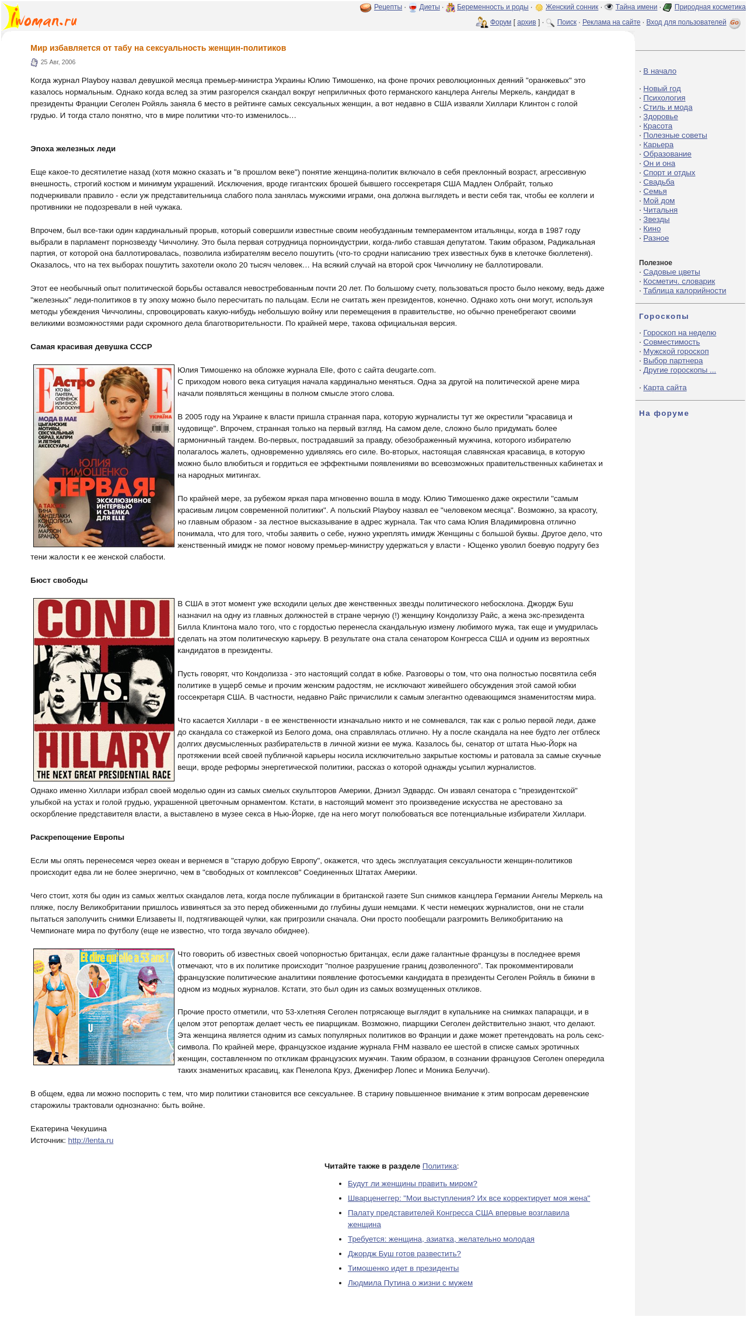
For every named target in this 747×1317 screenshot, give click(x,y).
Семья (654, 191)
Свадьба (658, 182)
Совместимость (671, 342)
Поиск (567, 22)
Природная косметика (710, 7)
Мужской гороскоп (675, 351)
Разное (656, 238)
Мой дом (659, 200)
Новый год (661, 88)
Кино (652, 228)
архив (526, 22)
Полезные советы (675, 135)
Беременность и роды (493, 7)
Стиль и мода (667, 107)
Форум (500, 22)
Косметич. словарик (679, 281)
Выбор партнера (673, 360)
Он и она (659, 163)
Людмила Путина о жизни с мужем (410, 1282)
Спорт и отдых (669, 172)
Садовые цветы (671, 271)
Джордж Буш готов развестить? (404, 1253)
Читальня (660, 210)
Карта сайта (664, 387)
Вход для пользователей (694, 22)
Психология (664, 97)
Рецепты (388, 7)
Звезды (656, 219)
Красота (657, 125)
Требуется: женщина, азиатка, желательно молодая (441, 1239)
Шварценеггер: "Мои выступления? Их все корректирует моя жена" (469, 1198)
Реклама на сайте (611, 22)
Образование (667, 154)
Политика (440, 1166)
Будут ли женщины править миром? (412, 1183)
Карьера (658, 144)
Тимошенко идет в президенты (403, 1268)
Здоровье (660, 116)
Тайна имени (637, 7)
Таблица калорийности (684, 290)
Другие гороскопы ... (679, 370)
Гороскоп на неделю (679, 332)
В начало (659, 71)
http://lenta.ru (91, 1140)
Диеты (430, 7)
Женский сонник (572, 7)
